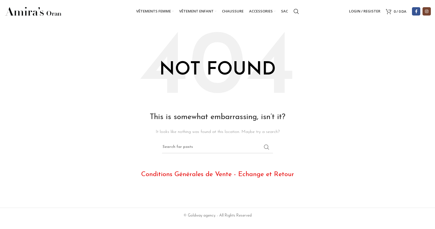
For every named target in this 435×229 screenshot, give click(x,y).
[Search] (296, 11)
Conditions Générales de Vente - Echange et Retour (217, 175)
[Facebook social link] (416, 12)
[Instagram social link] (427, 12)
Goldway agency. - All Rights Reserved (220, 217)
